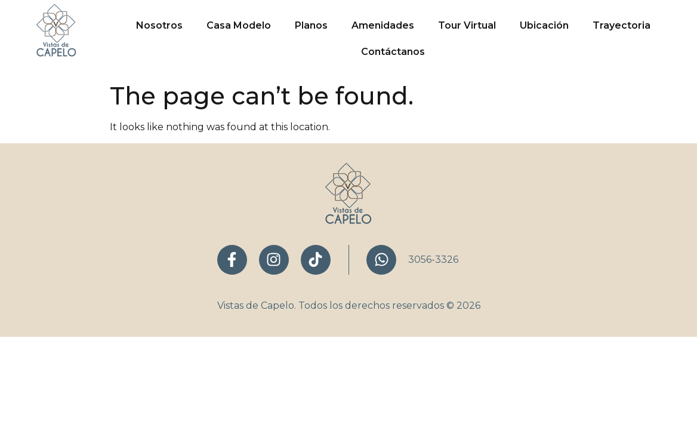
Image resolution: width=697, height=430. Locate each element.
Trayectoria (621, 25)
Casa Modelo (238, 25)
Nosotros (159, 25)
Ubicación (544, 25)
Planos (311, 25)
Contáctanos (393, 51)
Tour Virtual (467, 25)
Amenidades (382, 25)
